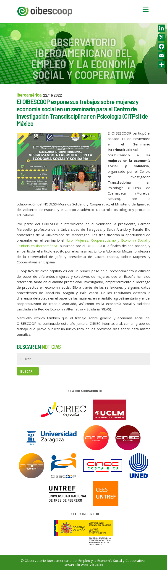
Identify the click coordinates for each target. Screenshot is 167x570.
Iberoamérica (29, 95)
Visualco (96, 564)
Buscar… (27, 371)
